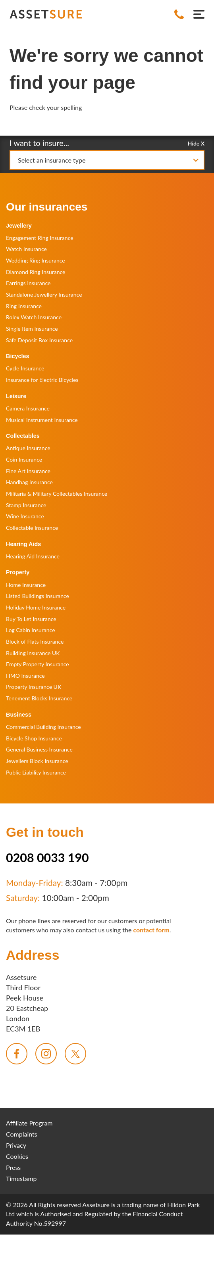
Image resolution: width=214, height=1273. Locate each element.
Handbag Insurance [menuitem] (29, 482)
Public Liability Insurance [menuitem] (36, 772)
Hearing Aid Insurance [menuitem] (33, 556)
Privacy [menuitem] (16, 1145)
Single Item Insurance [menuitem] (32, 328)
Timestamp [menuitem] (21, 1178)
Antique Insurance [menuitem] (28, 448)
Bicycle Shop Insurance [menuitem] (34, 738)
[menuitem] (16, 1053)
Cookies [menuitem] (17, 1156)
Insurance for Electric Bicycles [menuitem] (42, 379)
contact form (151, 930)
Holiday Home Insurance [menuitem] (36, 607)
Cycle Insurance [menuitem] (25, 368)
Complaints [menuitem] (21, 1134)
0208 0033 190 (47, 857)
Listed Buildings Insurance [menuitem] (37, 595)
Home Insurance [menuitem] (26, 584)
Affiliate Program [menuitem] (29, 1123)
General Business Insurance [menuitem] (39, 749)
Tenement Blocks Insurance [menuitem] (39, 698)
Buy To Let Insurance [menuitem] (31, 618)
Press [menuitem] (13, 1167)
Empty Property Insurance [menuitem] (37, 664)
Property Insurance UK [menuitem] (33, 686)
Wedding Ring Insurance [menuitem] (35, 260)
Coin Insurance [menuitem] (24, 459)
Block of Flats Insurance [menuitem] (35, 641)
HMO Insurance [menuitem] (25, 675)
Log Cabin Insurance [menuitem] (30, 630)
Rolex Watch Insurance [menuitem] (34, 317)
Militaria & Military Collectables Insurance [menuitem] (56, 493)
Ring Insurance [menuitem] (24, 306)
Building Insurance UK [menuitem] (33, 653)
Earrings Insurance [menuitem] (28, 283)
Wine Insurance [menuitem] (25, 516)
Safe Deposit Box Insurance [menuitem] (39, 340)
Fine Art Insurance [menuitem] (28, 471)
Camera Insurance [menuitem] (28, 408)
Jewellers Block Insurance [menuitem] (37, 760)
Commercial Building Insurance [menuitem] (43, 726)
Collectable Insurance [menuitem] (32, 527)
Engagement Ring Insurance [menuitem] (39, 237)
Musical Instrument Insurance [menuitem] (42, 419)
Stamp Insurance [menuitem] (26, 505)
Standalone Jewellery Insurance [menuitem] (44, 294)
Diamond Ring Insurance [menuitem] (35, 271)
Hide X (196, 143)
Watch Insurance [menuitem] (26, 248)
